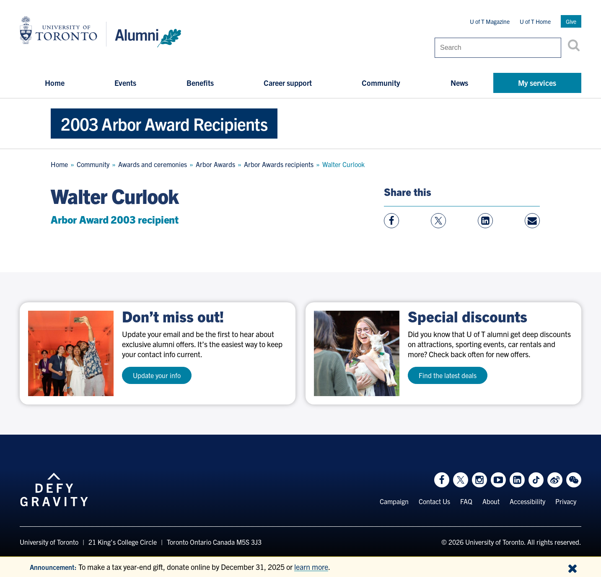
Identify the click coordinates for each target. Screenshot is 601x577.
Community (381, 83)
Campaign (394, 501)
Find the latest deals (448, 375)
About (491, 501)
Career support (288, 83)
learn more (311, 567)
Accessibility (527, 501)
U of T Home (535, 21)
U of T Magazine (490, 21)
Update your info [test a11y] (157, 375)
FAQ (466, 501)
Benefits (200, 83)
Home (55, 83)
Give (571, 21)
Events (125, 83)
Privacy (565, 501)
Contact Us (434, 501)
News (459, 83)
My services (537, 83)
